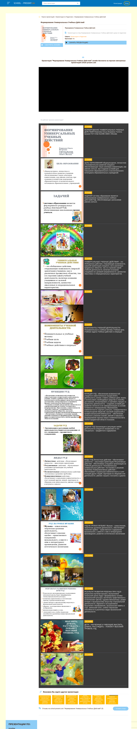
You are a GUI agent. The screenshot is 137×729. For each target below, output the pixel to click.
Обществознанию (16, 69)
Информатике (14, 45)
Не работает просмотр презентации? (53, 120)
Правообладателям (94, 725)
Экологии (12, 95)
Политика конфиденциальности (72, 725)
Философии (13, 89)
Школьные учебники (120, 725)
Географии (13, 33)
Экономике (13, 98)
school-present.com (17, 724)
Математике (13, 54)
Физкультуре (13, 86)
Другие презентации (17, 101)
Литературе (13, 51)
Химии (11, 92)
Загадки (107, 725)
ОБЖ (11, 66)
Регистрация (118, 3)
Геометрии (13, 36)
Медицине (13, 57)
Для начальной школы (17, 42)
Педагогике (13, 75)
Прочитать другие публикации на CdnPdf (84, 111)
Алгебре (12, 22)
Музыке (12, 60)
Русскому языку (15, 78)
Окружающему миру (17, 72)
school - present (24, 3)
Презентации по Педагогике (80, 38)
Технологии (13, 80)
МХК (10, 63)
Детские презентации (17, 39)
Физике (11, 83)
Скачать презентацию (78, 44)
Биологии (12, 30)
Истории (12, 48)
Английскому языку (16, 25)
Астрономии (13, 27)
